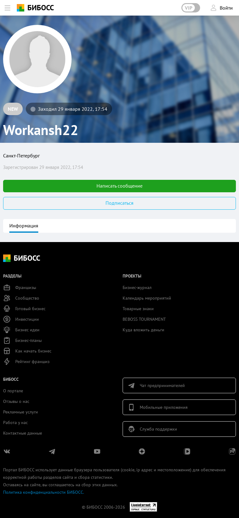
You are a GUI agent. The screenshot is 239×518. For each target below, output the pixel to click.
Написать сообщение (119, 186)
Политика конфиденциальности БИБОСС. (43, 492)
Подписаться (119, 203)
